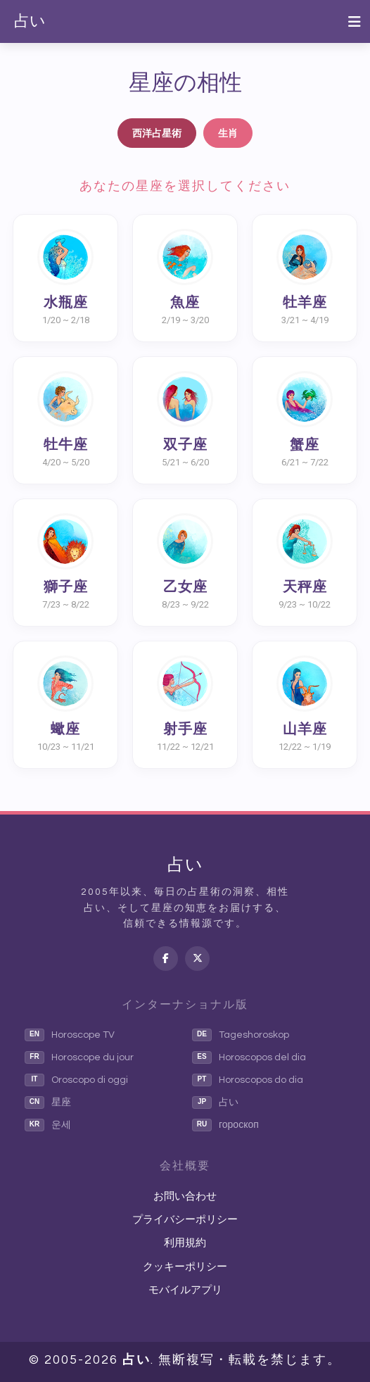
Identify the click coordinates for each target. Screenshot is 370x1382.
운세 (48, 1125)
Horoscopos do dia (247, 1080)
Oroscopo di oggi (76, 1080)
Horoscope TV (70, 1035)
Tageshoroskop (240, 1035)
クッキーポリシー (185, 1267)
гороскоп (225, 1125)
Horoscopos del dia (249, 1057)
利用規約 (185, 1243)
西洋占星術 (156, 133)
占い (30, 21)
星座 (48, 1102)
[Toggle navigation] (354, 21)
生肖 (228, 133)
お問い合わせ (185, 1196)
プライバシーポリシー (185, 1219)
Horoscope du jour (79, 1057)
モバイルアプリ (185, 1290)
